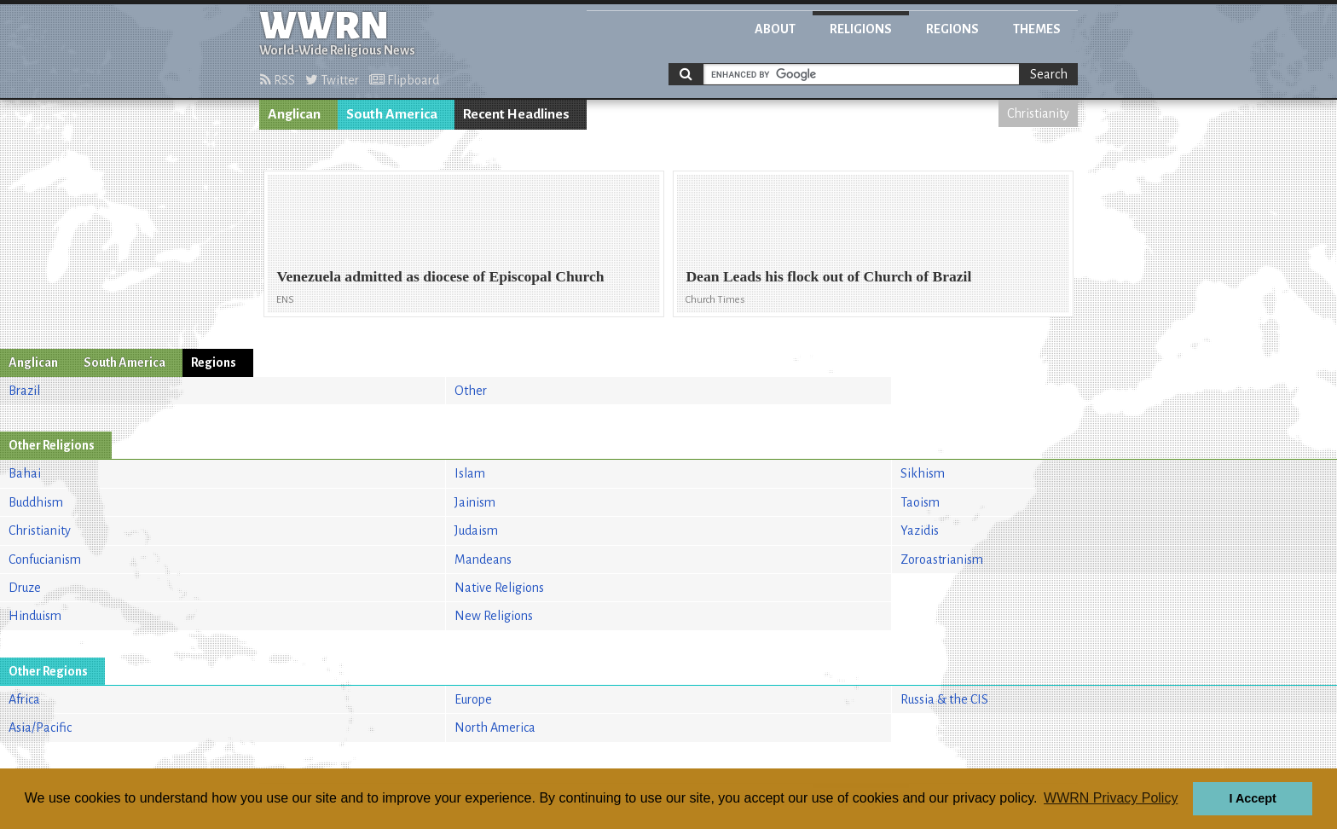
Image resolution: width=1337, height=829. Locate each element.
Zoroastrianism (941, 559)
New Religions (493, 616)
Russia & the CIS (944, 699)
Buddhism (36, 502)
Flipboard (404, 80)
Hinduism (35, 616)
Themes (1037, 29)
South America (391, 114)
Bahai (25, 473)
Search (1049, 74)
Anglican (294, 114)
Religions (861, 29)
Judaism (476, 530)
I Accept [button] (1252, 798)
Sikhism (922, 473)
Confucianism (45, 559)
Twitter (332, 80)
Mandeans (483, 559)
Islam (469, 473)
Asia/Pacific (40, 727)
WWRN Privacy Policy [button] (1111, 798)
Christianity (1038, 113)
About (775, 29)
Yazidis (919, 530)
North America (494, 727)
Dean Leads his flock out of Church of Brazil (828, 276)
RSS (277, 80)
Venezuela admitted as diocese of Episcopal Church (440, 276)
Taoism (920, 502)
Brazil (24, 390)
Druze (25, 587)
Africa (24, 699)
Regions (952, 29)
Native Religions (499, 587)
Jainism (474, 502)
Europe (473, 699)
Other (470, 390)
